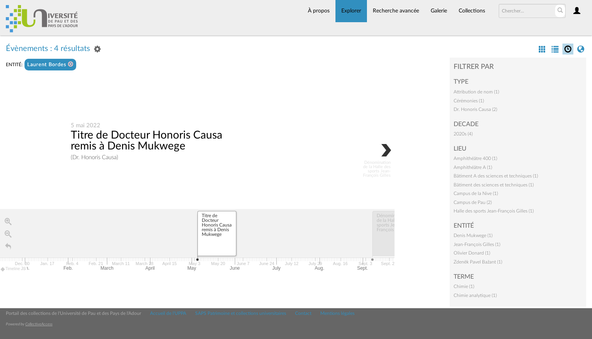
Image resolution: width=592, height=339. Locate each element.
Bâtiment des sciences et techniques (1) (494, 185)
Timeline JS (13, 269)
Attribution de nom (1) (476, 92)
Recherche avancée (396, 11)
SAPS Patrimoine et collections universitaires (240, 313)
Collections (472, 11)
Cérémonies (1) (469, 100)
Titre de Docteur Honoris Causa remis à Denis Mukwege (146, 140)
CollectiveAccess (38, 324)
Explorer (351, 11)
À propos (319, 11)
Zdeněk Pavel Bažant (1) (478, 262)
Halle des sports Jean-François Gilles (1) (494, 211)
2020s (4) (463, 134)
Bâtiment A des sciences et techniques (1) (496, 176)
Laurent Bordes (50, 64)
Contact (303, 313)
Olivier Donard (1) (472, 253)
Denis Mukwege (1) (473, 235)
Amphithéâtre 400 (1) (475, 158)
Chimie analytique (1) (475, 295)
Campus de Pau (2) (473, 202)
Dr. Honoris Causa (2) (475, 109)
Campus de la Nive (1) (476, 193)
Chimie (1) (464, 286)
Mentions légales (337, 313)
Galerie (439, 11)
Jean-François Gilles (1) (477, 244)
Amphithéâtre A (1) (473, 167)
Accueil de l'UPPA (168, 313)
